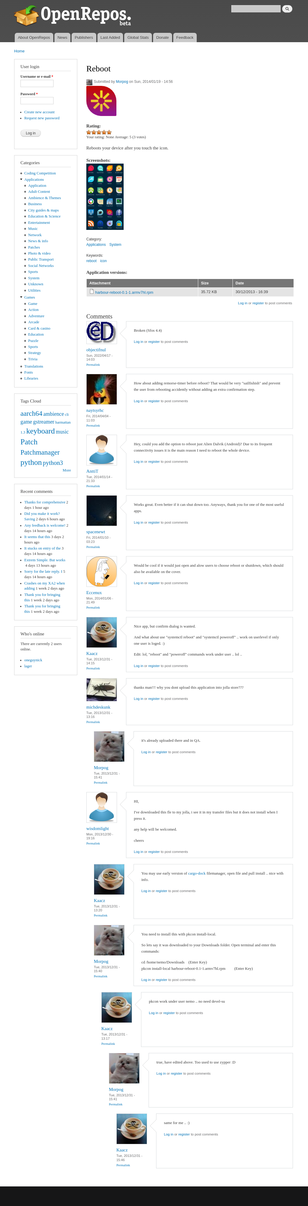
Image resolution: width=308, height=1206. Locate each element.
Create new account (39, 112)
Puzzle (33, 341)
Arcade (33, 322)
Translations (33, 366)
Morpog (122, 82)
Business (35, 204)
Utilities (34, 290)
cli (67, 414)
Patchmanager (40, 452)
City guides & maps (43, 210)
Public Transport (41, 259)
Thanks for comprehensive (44, 502)
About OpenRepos (34, 37)
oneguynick (33, 660)
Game (33, 304)
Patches (34, 247)
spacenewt (95, 531)
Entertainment (39, 223)
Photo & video (39, 253)
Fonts (28, 372)
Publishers (84, 37)
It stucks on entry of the (42, 548)
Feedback (184, 37)
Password (29, 94)
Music (33, 229)
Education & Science (44, 216)
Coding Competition (40, 173)
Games (29, 297)
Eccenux (94, 592)
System (34, 278)
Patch (29, 441)
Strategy (34, 353)
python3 (53, 462)
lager (28, 666)
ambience (53, 414)
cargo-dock (196, 873)
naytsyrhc (95, 410)
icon (103, 261)
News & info (38, 241)
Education (36, 334)
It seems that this (37, 537)
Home (19, 51)
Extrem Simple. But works (44, 560)
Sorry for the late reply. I (43, 571)
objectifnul (96, 349)
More (67, 470)
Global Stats (138, 37)
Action (33, 310)
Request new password (42, 118)
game (26, 422)
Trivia (33, 359)
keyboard (40, 431)
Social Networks (41, 266)
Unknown (35, 284)
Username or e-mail (36, 76)
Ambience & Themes (44, 198)
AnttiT (92, 471)
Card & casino (39, 328)
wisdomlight (97, 828)
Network (35, 235)
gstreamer (43, 422)
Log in (242, 303)
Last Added (110, 37)
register (258, 303)
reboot (91, 261)
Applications (34, 179)
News (62, 37)
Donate (162, 37)
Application (37, 185)
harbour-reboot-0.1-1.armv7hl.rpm (124, 292)
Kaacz (91, 653)
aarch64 (31, 413)
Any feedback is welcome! (45, 525)
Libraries (31, 378)
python (31, 462)
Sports (33, 272)
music (62, 432)
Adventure (36, 316)
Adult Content (39, 192)
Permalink (93, 364)
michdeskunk (98, 707)
